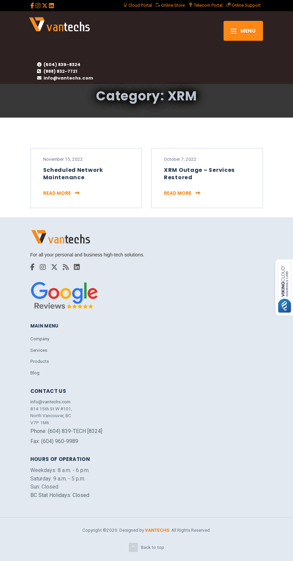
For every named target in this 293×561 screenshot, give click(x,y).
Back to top (146, 547)
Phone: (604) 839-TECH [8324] (66, 431)
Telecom (205, 5)
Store (170, 5)
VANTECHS (157, 530)
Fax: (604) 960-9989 (54, 441)
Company (39, 338)
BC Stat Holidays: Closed (59, 495)
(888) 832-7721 (57, 71)
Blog (34, 372)
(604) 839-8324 (59, 64)
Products (39, 361)
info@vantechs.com (65, 78)
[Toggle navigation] (243, 30)
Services (38, 350)
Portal (137, 5)
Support (243, 5)
